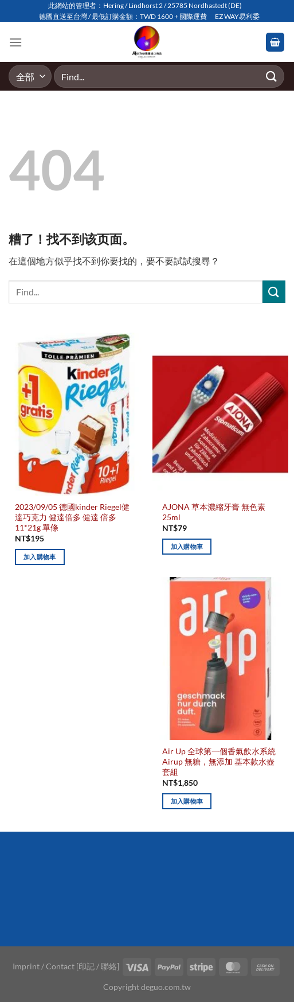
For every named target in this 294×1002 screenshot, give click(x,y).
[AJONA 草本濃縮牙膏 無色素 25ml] (220, 414)
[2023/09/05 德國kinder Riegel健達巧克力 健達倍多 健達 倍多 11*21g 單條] (74, 414)
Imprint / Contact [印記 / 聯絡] (66, 966)
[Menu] (15, 42)
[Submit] (271, 76)
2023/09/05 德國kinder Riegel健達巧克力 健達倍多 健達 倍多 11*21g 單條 (72, 517)
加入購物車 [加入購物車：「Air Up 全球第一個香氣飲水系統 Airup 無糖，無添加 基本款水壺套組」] (187, 801)
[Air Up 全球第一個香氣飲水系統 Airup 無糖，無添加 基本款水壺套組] (220, 658)
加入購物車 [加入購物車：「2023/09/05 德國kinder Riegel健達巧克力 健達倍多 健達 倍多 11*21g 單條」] (39, 556)
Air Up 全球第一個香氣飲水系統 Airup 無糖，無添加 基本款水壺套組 (219, 761)
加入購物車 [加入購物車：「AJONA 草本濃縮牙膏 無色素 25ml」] (187, 546)
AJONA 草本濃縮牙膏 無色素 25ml (213, 512)
